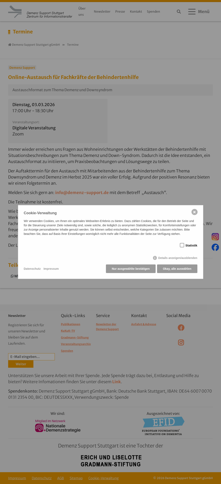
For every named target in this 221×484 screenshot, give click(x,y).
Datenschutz (32, 268)
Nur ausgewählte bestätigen (131, 268)
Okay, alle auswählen (177, 268)
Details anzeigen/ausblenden (177, 258)
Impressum (51, 268)
